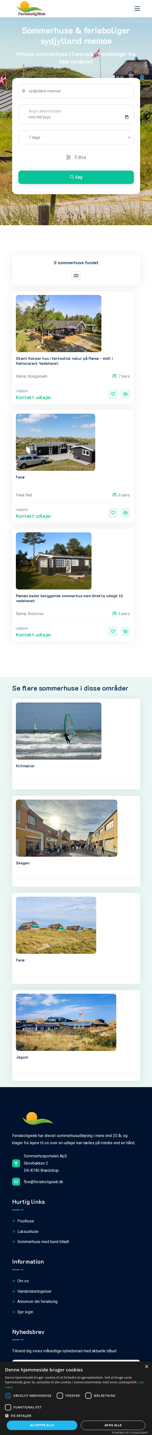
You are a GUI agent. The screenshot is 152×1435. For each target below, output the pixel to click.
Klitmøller (25, 765)
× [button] (146, 1367)
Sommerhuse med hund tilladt (40, 1242)
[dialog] (76, 1398)
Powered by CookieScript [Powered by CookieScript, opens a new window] (130, 1433)
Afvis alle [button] (113, 1425)
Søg (76, 177)
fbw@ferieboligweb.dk (37, 1182)
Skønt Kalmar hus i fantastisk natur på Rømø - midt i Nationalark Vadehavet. (64, 360)
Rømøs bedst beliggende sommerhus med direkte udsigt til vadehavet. (69, 598)
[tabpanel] (76, 136)
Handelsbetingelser (32, 1291)
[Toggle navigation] (137, 8)
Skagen (23, 862)
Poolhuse (23, 1221)
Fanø (20, 477)
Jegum (22, 1057)
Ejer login (22, 1312)
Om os (20, 1281)
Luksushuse (25, 1232)
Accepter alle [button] (42, 1425)
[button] (76, 1416)
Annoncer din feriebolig (35, 1302)
